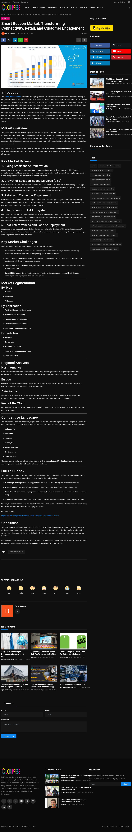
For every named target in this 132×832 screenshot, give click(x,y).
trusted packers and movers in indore (104, 203)
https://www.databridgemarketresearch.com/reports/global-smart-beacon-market (30, 516)
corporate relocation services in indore (104, 212)
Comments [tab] (9, 703)
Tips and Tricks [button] (96, 7)
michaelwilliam (35, 690)
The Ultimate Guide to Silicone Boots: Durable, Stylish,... (117, 80)
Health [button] (83, 7)
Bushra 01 (34, 657)
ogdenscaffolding (6, 690)
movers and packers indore (101, 180)
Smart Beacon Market (16, 552)
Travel (94, 166)
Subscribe (126, 784)
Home (27, 7)
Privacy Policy (124, 826)
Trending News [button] (38, 7)
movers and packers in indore (109, 166)
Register (122, 2)
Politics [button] (64, 7)
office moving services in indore (102, 240)
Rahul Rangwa (20, 606)
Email (47, 710)
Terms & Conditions (109, 826)
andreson (64, 804)
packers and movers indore (101, 175)
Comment (5, 720)
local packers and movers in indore (103, 217)
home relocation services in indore (103, 230)
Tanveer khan (110, 84)
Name (3, 710)
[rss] (9, 806)
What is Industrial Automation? (72, 684)
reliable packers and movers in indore (104, 207)
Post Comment (8, 736)
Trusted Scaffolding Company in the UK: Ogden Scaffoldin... (14, 685)
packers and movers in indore (102, 170)
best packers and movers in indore (103, 193)
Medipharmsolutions (7, 659)
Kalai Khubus (64, 657)
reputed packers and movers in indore (104, 249)
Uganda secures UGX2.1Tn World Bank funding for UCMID (76, 788)
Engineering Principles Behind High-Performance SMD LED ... (43, 653)
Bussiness (10, 14)
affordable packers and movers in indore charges (108, 226)
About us (16, 2)
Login (115, 2)
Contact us (24, 2)
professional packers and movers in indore (106, 221)
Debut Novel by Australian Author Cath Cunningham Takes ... (74, 800)
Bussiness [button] (52, 7)
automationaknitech (66, 687)
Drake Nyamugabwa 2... (113, 96)
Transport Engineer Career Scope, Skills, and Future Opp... (43, 685)
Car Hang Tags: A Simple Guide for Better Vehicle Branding (72, 653)
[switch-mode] (129, 2)
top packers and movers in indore (103, 189)
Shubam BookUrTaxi (67, 780)
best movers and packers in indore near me (106, 244)
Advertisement (6, 2)
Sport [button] (74, 7)
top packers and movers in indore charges (106, 198)
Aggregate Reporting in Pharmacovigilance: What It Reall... (12, 654)
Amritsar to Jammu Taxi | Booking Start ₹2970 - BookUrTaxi (76, 776)
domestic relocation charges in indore (104, 235)
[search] (129, 7)
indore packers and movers (101, 184)
